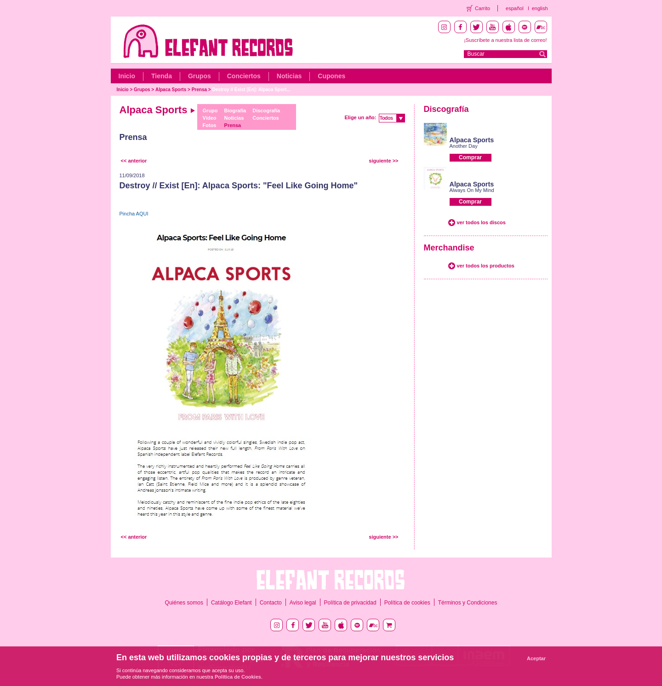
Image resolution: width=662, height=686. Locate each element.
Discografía (266, 110)
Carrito (482, 8)
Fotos (210, 125)
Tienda (161, 76)
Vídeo (210, 118)
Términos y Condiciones (467, 602)
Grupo (210, 110)
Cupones (331, 76)
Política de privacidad (350, 602)
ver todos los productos (485, 265)
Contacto (271, 602)
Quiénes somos (184, 602)
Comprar (470, 157)
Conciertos (244, 76)
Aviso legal (303, 602)
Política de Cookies (238, 677)
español (515, 8)
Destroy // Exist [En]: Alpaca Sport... (251, 89)
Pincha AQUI (134, 213)
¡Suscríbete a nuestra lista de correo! (505, 40)
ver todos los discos (481, 222)
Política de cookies (407, 602)
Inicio (127, 76)
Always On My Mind (472, 190)
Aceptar (536, 658)
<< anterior (134, 160)
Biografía (235, 110)
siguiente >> (383, 160)
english (540, 8)
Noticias (289, 76)
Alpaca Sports (170, 89)
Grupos (199, 76)
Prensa (199, 89)
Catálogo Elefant (231, 602)
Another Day (464, 146)
